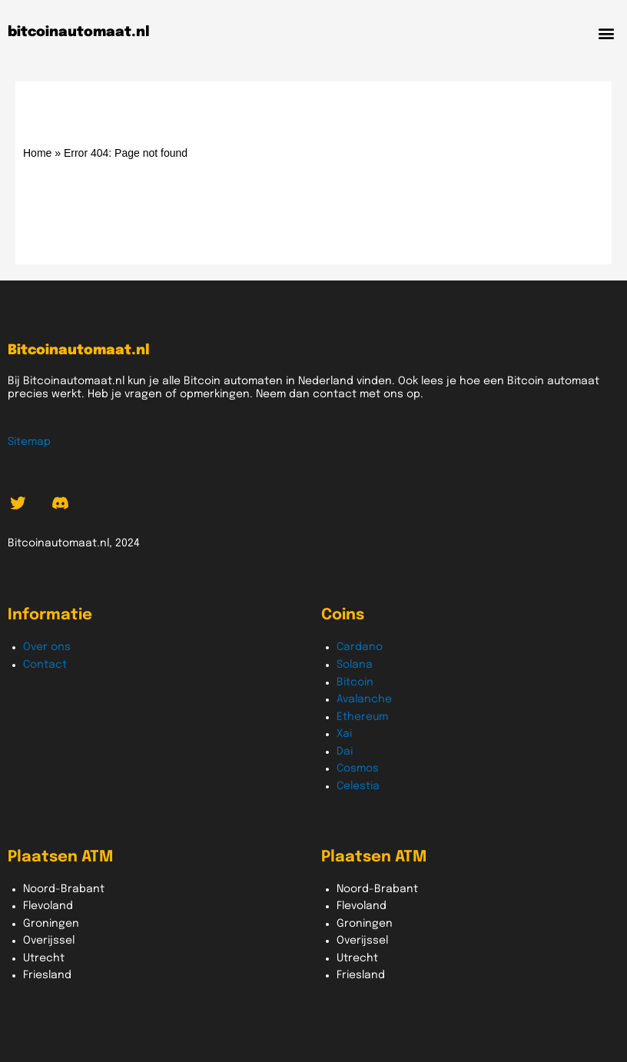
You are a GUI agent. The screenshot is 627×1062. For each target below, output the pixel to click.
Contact (45, 664)
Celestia (358, 786)
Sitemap (29, 441)
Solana (355, 664)
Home (37, 153)
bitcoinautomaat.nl (79, 32)
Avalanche (364, 699)
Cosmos (358, 768)
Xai (344, 733)
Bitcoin (355, 682)
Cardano (360, 647)
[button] (606, 32)
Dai (345, 751)
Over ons (47, 647)
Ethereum (362, 717)
